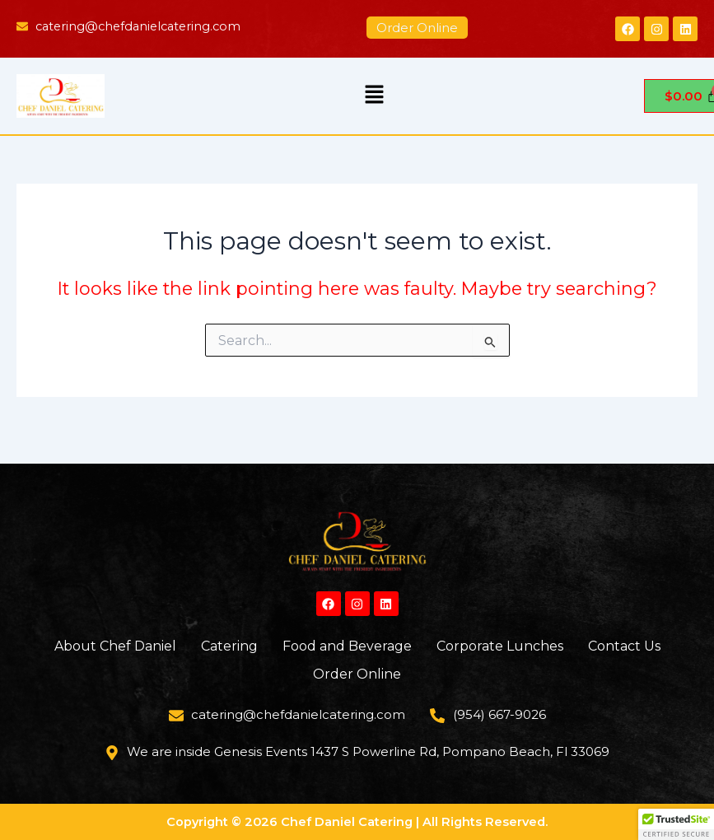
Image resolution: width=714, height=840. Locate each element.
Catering (229, 646)
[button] (373, 95)
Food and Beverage (347, 646)
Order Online (357, 674)
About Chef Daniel (115, 646)
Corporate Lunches (499, 646)
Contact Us (624, 646)
